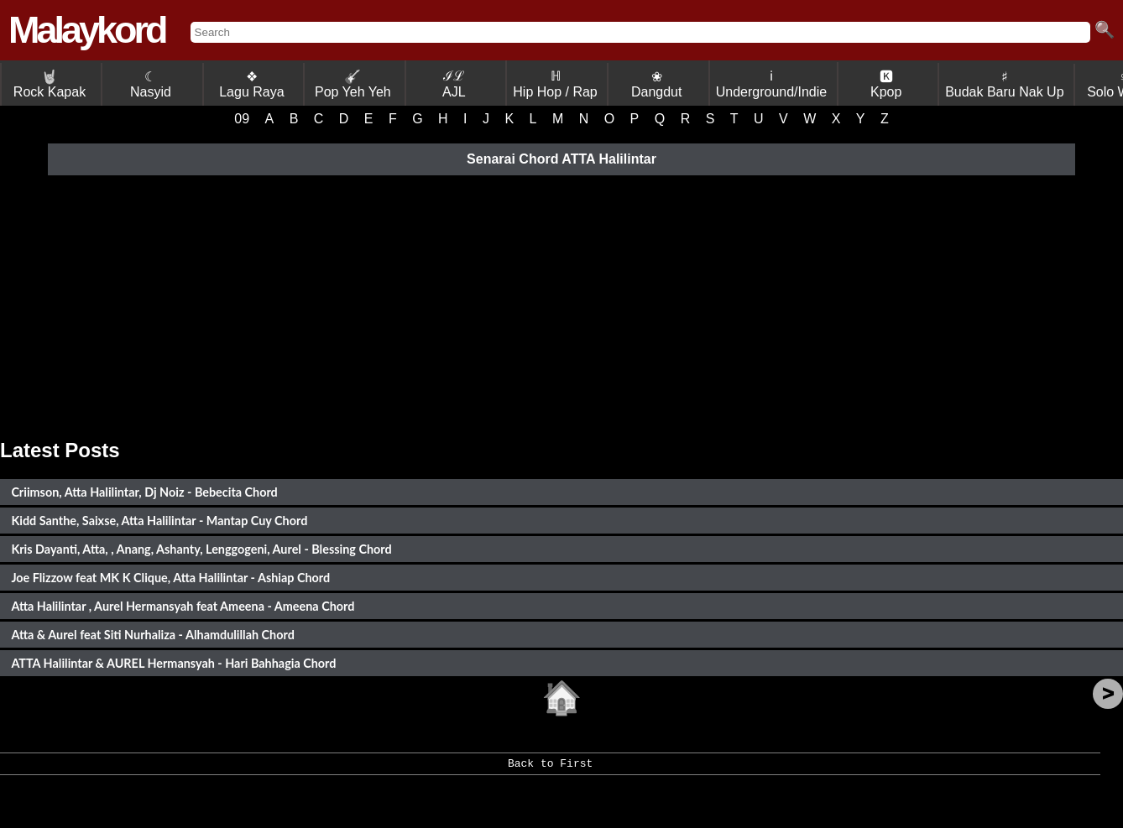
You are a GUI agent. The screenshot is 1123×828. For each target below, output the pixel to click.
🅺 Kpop (885, 84)
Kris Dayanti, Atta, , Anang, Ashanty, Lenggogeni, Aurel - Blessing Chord (201, 549)
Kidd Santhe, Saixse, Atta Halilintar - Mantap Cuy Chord (159, 520)
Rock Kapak (49, 84)
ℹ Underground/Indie (772, 84)
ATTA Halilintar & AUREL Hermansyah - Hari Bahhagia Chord (173, 663)
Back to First (550, 769)
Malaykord (86, 29)
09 (241, 119)
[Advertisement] (561, 304)
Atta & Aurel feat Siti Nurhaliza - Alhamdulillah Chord (152, 635)
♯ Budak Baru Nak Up (1004, 84)
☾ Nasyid (150, 84)
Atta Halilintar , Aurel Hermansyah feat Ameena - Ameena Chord (182, 606)
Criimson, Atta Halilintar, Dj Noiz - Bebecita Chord (144, 492)
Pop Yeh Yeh (353, 84)
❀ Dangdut (656, 84)
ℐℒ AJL (454, 84)
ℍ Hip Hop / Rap (555, 84)
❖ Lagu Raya (251, 84)
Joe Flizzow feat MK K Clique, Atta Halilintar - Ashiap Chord (170, 577)
